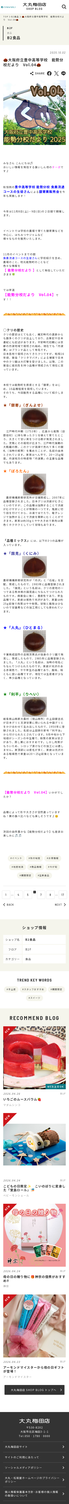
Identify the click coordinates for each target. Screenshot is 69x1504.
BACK (8, 904)
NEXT (60, 904)
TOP (5, 16)
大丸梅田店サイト (16, 1446)
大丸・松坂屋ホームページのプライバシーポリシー (32, 1479)
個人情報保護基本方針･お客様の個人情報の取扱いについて (31, 1493)
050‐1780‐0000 (37, 1436)
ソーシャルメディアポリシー (23, 1467)
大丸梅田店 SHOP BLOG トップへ (36, 1390)
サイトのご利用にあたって (22, 1457)
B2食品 (15, 16)
